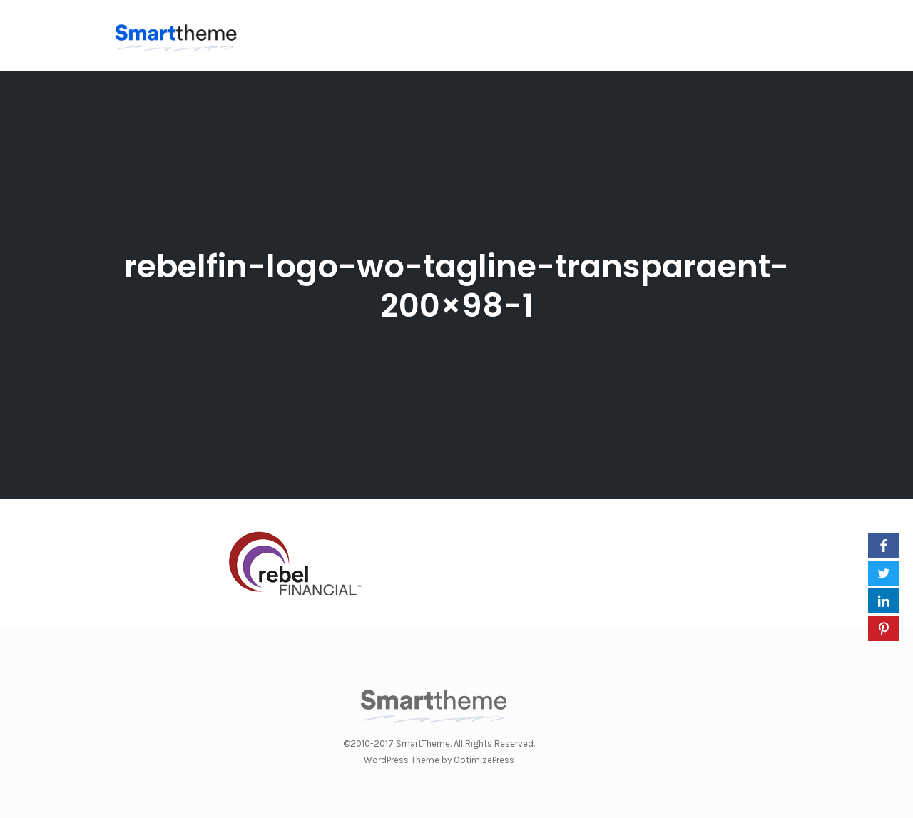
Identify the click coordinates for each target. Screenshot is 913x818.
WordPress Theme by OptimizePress (439, 760)
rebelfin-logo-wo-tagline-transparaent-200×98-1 (456, 286)
